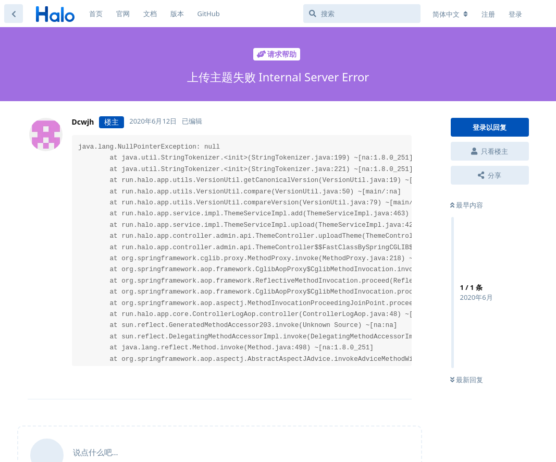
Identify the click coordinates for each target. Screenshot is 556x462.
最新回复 (466, 379)
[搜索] (362, 13)
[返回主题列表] (13, 13)
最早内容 (466, 205)
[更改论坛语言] (450, 14)
